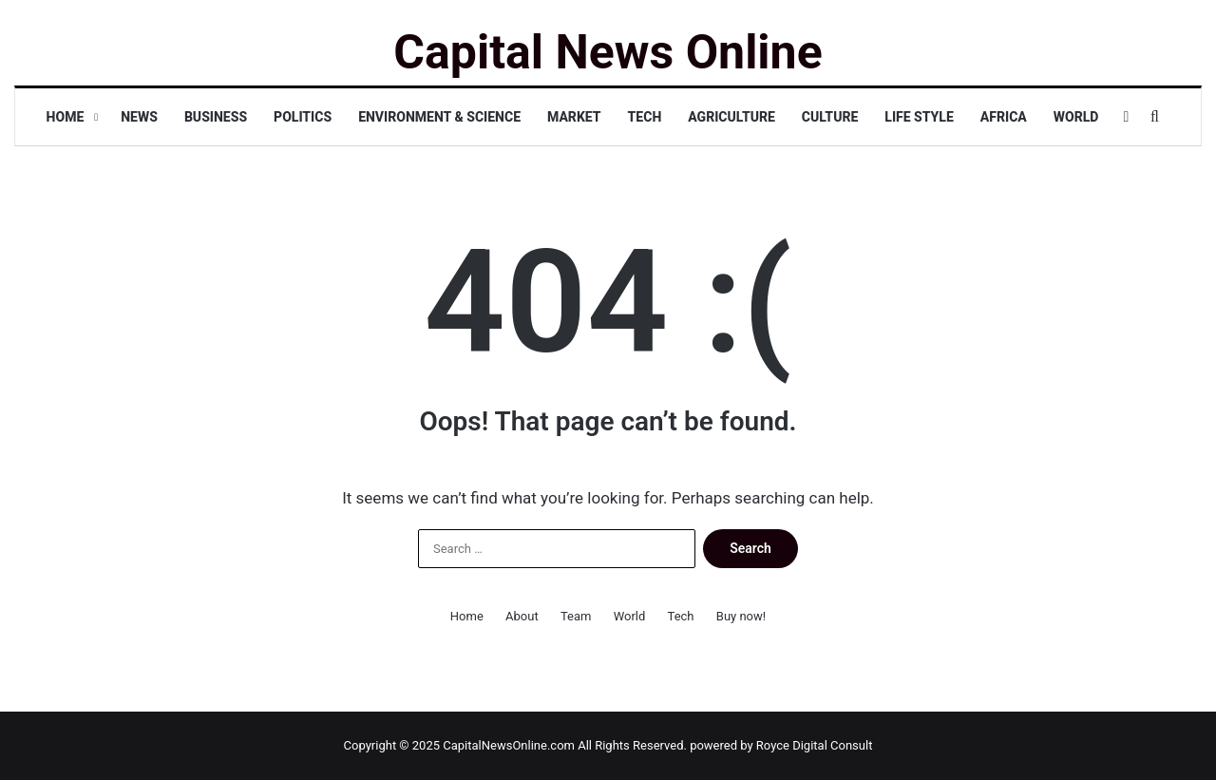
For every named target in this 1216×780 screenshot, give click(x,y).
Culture (830, 116)
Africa (1003, 116)
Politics (303, 116)
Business (215, 116)
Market (574, 116)
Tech (645, 116)
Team (576, 616)
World (1076, 116)
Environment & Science (439, 116)
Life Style (918, 116)
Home (66, 116)
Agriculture (731, 116)
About (522, 616)
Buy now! (741, 616)
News (139, 116)
